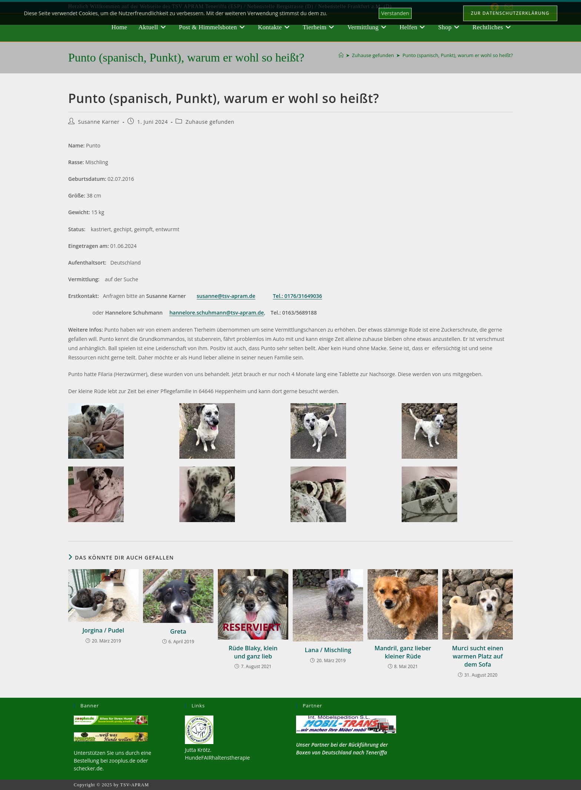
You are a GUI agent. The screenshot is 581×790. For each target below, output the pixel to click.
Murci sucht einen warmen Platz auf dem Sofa (477, 656)
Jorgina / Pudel (103, 630)
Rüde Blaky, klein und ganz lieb (253, 652)
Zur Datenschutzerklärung (510, 13)
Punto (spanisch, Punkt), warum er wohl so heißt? (457, 55)
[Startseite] (341, 55)
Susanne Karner (99, 121)
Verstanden (395, 13)
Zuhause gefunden (210, 121)
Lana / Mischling (328, 650)
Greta (178, 631)
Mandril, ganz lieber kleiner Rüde (403, 652)
